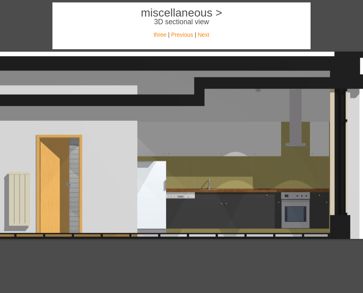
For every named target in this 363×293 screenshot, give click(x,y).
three (160, 34)
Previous (182, 34)
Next (203, 34)
